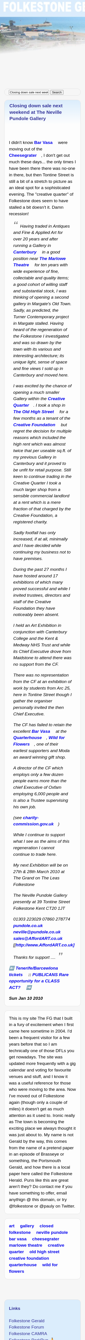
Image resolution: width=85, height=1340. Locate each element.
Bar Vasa (43, 142)
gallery (27, 1225)
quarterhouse (23, 1264)
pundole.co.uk (28, 925)
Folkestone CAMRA (28, 1333)
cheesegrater (45, 1239)
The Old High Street (33, 411)
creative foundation (29, 1258)
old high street (44, 1251)
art (12, 1225)
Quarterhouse (27, 737)
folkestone (20, 1232)
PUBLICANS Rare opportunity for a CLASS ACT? (38, 981)
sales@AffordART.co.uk (38, 938)
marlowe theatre (25, 1245)
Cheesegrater (23, 155)
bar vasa (18, 1239)
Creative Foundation (34, 424)
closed (46, 1225)
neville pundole (52, 1232)
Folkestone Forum (26, 1327)
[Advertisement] (42, 42)
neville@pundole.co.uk (37, 932)
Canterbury (24, 252)
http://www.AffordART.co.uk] (45, 945)
